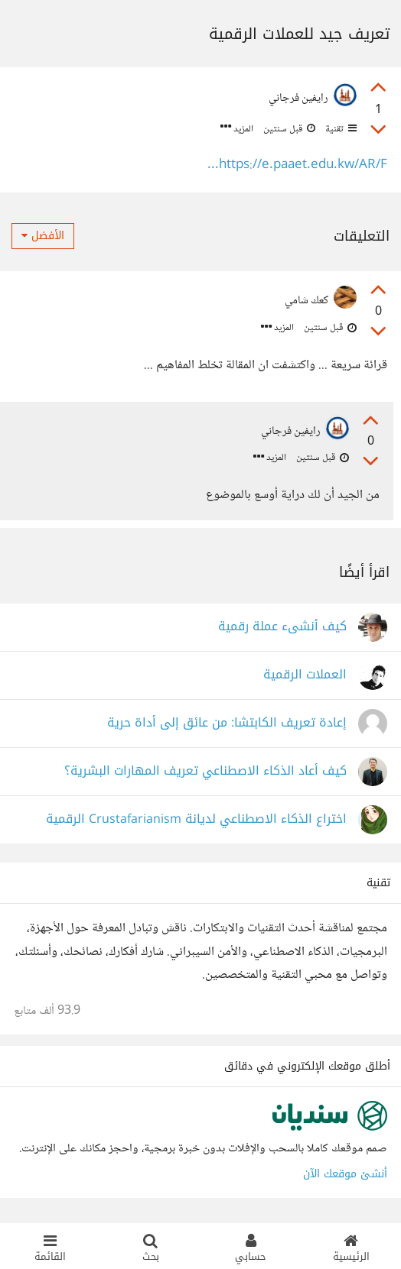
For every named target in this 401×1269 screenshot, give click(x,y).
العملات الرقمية (305, 675)
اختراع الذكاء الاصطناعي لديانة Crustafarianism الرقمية (196, 819)
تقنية (340, 129)
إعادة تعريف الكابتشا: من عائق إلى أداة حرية (227, 723)
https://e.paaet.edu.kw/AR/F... (297, 165)
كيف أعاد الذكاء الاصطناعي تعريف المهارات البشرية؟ (205, 771)
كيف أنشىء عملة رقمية (282, 627)
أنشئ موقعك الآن (345, 1174)
